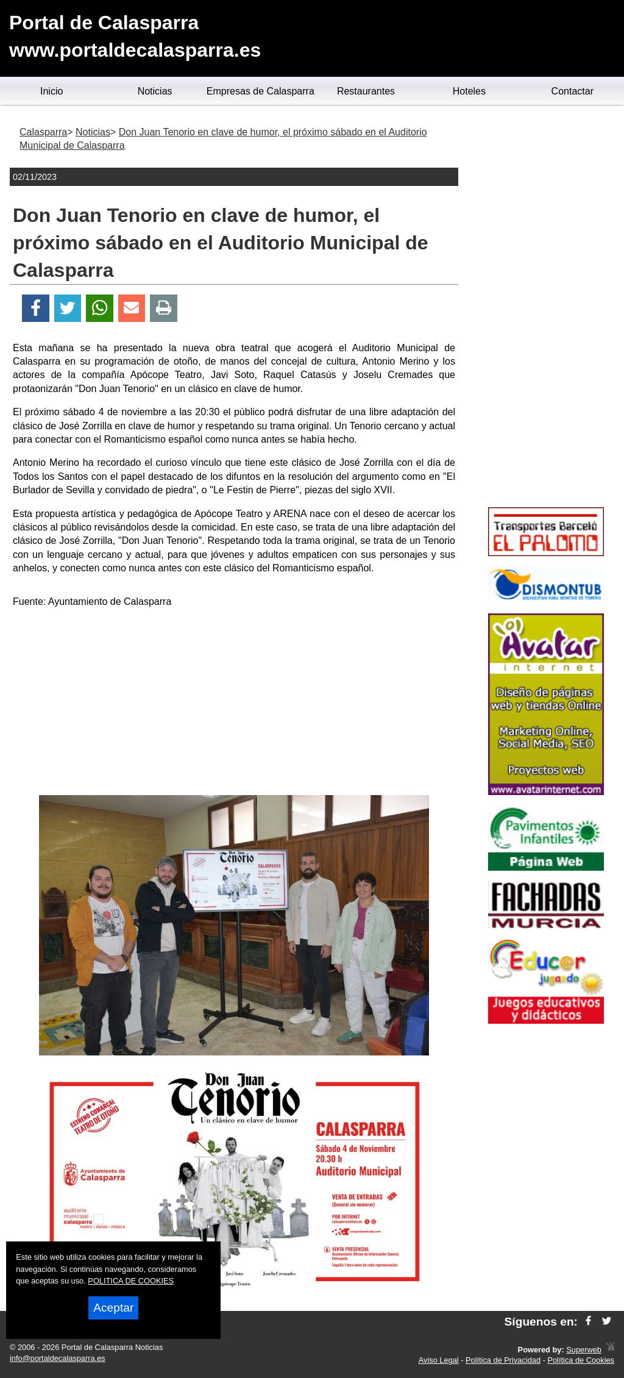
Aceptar (113, 1307)
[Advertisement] (234, 703)
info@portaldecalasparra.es (57, 1358)
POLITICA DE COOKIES (131, 1280)
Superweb (583, 1349)
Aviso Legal (439, 1360)
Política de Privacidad (503, 1360)
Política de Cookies (580, 1360)
